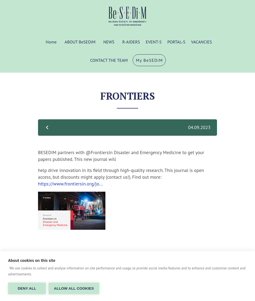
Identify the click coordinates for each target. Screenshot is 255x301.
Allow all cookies (74, 288)
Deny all (27, 288)
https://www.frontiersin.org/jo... (70, 184)
